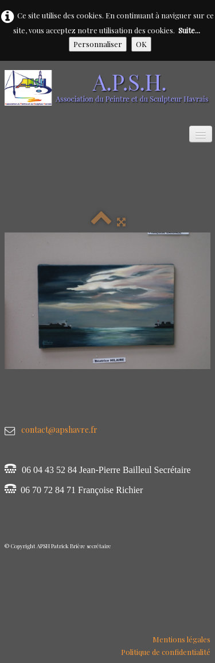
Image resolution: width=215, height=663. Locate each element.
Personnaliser (97, 44)
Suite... (189, 30)
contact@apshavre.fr (59, 429)
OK (141, 44)
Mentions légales (181, 639)
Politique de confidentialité (165, 652)
